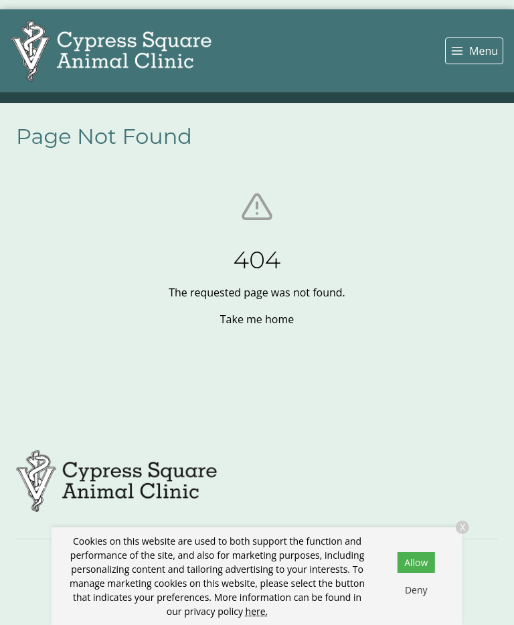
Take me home (257, 319)
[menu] (474, 50)
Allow (416, 562)
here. (257, 611)
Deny (416, 590)
